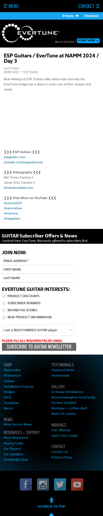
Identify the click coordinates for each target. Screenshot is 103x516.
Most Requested (14, 426)
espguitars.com (14, 152)
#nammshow (13, 203)
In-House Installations (65, 385)
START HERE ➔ (88, 40)
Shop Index (11, 364)
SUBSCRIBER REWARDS (24, 297)
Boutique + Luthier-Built (67, 399)
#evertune (11, 208)
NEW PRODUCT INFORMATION (30, 312)
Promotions (11, 369)
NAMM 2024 (11, 71)
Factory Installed (62, 394)
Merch (8, 398)
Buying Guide (12, 430)
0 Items (70, 16)
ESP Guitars (30, 71)
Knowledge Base (14, 445)
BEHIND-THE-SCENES (22, 304)
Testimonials (59, 369)
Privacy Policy (61, 444)
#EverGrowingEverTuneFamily (71, 389)
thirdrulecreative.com (18, 182)
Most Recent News (16, 413)
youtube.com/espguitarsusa (23, 157)
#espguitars (12, 213)
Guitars (8, 374)
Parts (7, 388)
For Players (11, 435)
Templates (10, 393)
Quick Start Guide (63, 424)
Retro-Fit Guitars (62, 404)
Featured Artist (61, 364)
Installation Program (17, 378)
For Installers (12, 440)
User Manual (60, 419)
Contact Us (59, 440)
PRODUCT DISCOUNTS (24, 290)
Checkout (91, 16)
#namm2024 (12, 198)
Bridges (8, 383)
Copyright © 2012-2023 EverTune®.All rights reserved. (51, 506)
